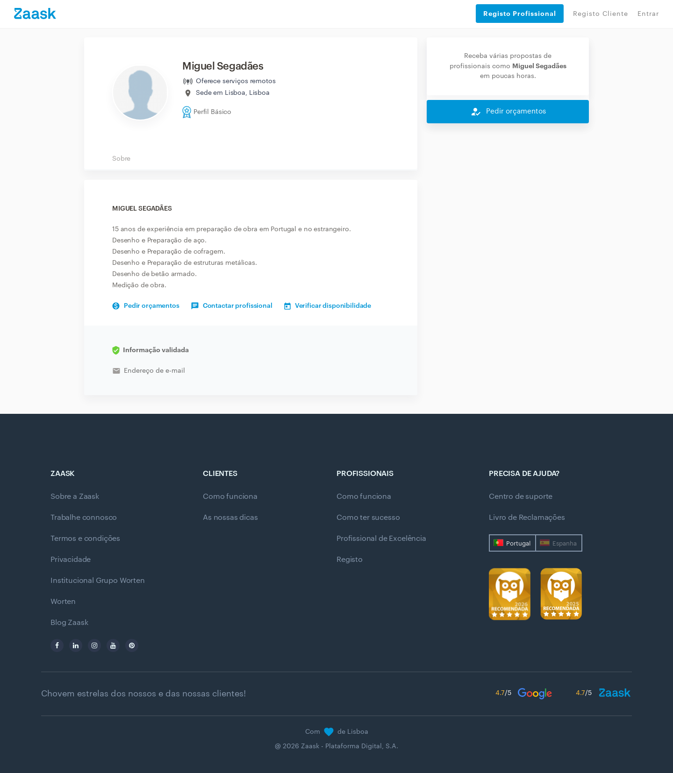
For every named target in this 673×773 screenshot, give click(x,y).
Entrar (648, 14)
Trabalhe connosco (83, 517)
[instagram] (94, 645)
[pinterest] (131, 645)
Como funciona (230, 496)
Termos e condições (85, 538)
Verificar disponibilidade (328, 306)
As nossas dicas (230, 517)
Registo (349, 559)
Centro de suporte (520, 496)
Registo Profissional (519, 13)
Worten (63, 601)
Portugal (518, 543)
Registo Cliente (600, 14)
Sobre (121, 159)
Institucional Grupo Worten (97, 580)
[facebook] (57, 645)
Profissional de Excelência (381, 538)
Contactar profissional (231, 306)
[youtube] (113, 645)
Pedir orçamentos (145, 306)
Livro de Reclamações (527, 517)
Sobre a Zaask (74, 496)
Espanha (564, 543)
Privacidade (70, 559)
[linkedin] (75, 645)
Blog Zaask (69, 622)
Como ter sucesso (368, 517)
